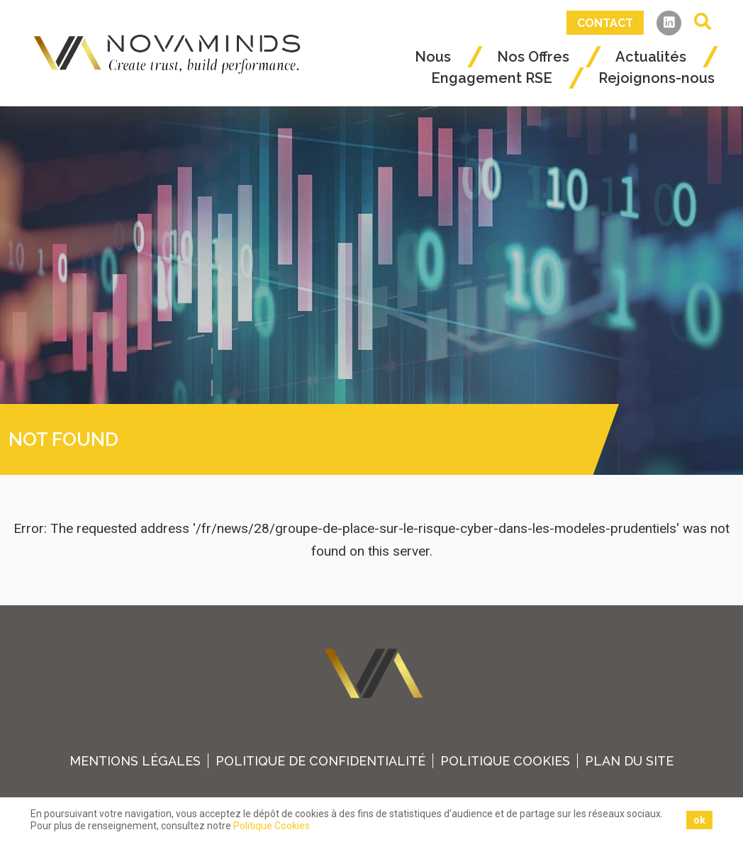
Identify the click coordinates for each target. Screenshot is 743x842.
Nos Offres (533, 56)
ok (699, 820)
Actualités (650, 56)
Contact (605, 23)
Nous (433, 56)
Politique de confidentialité (320, 760)
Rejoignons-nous (656, 77)
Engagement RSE (491, 77)
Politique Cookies (505, 760)
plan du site (629, 760)
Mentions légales (135, 760)
